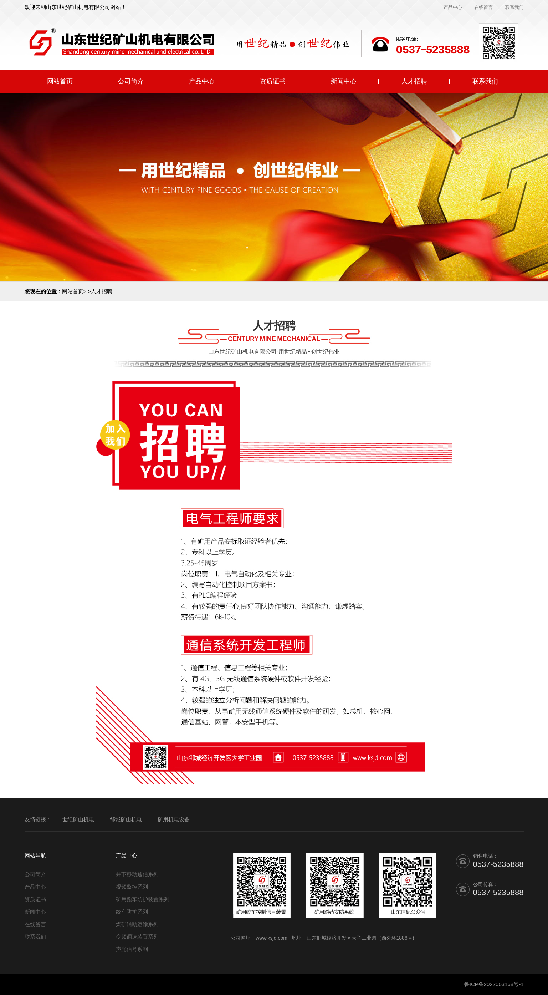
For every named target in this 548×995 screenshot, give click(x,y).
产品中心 (453, 7)
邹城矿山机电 (126, 819)
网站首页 (60, 81)
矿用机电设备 (174, 819)
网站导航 (35, 855)
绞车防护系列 (132, 912)
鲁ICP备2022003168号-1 (494, 984)
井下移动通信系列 (137, 874)
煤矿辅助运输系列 (137, 924)
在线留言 (483, 7)
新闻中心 (344, 81)
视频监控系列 (132, 887)
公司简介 (131, 81)
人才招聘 (414, 81)
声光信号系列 (132, 949)
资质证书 (273, 81)
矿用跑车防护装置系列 (142, 899)
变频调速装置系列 (137, 937)
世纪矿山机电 (78, 819)
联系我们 (514, 7)
